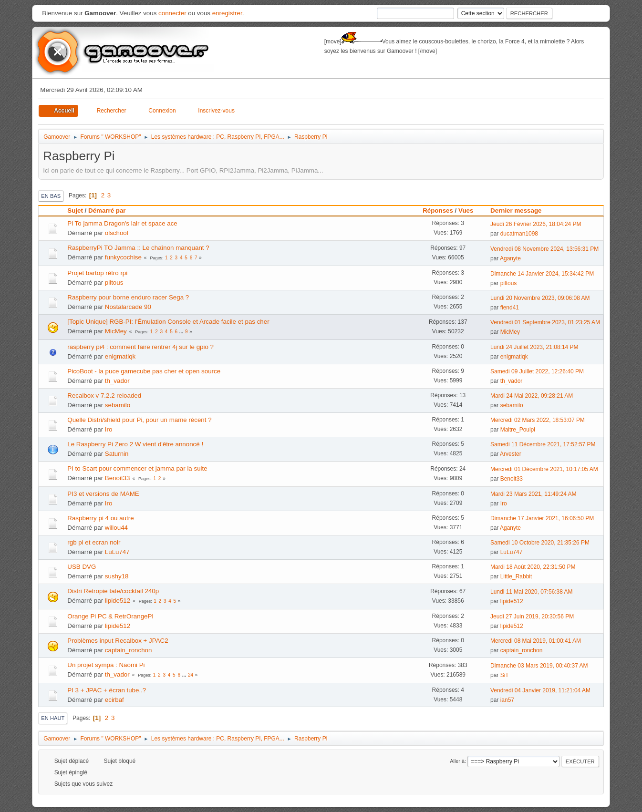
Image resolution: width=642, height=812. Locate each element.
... (182, 331)
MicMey (116, 331)
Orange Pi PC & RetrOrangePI (110, 616)
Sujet (75, 210)
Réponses (438, 210)
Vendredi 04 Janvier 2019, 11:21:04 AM (540, 690)
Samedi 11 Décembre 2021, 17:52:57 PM (543, 444)
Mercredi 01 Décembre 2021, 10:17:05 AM (544, 469)
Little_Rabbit (516, 576)
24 (190, 675)
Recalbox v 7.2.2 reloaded (104, 395)
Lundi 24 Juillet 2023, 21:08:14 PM (534, 347)
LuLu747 (117, 551)
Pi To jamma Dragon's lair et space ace (122, 223)
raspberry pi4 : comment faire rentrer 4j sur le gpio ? (140, 346)
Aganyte (510, 258)
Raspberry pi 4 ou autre (100, 518)
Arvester (510, 454)
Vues (465, 210)
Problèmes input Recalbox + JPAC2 (117, 640)
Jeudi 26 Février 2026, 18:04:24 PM (535, 224)
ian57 (507, 700)
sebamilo (117, 405)
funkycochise (123, 257)
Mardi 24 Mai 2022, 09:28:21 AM (531, 395)
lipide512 (117, 600)
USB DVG (81, 566)
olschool (116, 232)
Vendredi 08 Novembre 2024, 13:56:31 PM (544, 249)
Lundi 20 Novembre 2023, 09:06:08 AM (540, 298)
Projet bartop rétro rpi (97, 273)
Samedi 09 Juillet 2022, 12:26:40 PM (537, 371)
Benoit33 (117, 478)
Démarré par (107, 210)
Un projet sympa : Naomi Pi (106, 664)
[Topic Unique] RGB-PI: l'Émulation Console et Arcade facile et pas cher (168, 321)
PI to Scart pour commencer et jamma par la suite (137, 468)
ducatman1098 (519, 233)
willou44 (116, 527)
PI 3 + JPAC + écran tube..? (106, 690)
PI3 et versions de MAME (103, 493)
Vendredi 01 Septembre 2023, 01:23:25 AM (545, 322)
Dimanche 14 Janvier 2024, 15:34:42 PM (542, 273)
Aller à (457, 761)
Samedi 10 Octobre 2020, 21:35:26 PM (540, 542)
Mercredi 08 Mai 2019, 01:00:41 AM (535, 640)
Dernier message (520, 210)
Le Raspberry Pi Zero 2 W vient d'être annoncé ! (135, 444)
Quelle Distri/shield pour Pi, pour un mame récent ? (139, 419)
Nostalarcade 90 (128, 306)
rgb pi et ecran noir (93, 542)
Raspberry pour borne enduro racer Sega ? (128, 297)
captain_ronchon (128, 650)
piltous (114, 282)
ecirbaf (114, 699)
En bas (51, 196)
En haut (52, 718)
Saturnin (117, 453)
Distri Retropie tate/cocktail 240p (113, 591)
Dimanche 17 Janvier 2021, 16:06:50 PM (542, 518)
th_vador (117, 380)
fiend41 (509, 307)
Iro (109, 429)
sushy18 (117, 576)
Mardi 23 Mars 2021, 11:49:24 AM (533, 494)
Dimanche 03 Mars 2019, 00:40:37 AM (539, 665)
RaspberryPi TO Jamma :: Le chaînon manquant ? (138, 247)
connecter (172, 13)
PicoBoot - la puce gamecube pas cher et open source (143, 371)
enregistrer (227, 13)
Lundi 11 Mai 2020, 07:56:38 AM (531, 591)
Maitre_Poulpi (517, 429)
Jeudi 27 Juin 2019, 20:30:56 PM (532, 616)
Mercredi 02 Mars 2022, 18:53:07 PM (537, 420)
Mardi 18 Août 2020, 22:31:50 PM (533, 567)
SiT (504, 675)
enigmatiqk (120, 356)
